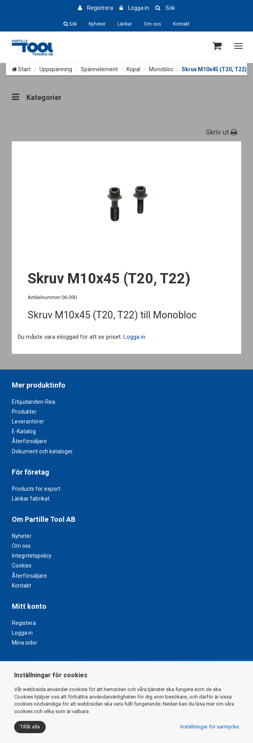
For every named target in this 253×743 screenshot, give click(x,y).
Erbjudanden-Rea (33, 402)
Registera (24, 623)
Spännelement (99, 69)
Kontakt (181, 24)
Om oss (152, 24)
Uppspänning (55, 69)
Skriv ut (221, 132)
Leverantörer (28, 421)
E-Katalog (24, 431)
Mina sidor (24, 642)
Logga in (138, 8)
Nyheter (97, 24)
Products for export (36, 489)
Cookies (22, 565)
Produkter (24, 411)
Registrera (100, 8)
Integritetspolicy (32, 556)
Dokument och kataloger (42, 451)
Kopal (133, 69)
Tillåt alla (30, 727)
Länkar (124, 24)
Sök (170, 8)
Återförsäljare (29, 441)
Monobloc (161, 69)
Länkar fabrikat (31, 498)
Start (21, 69)
